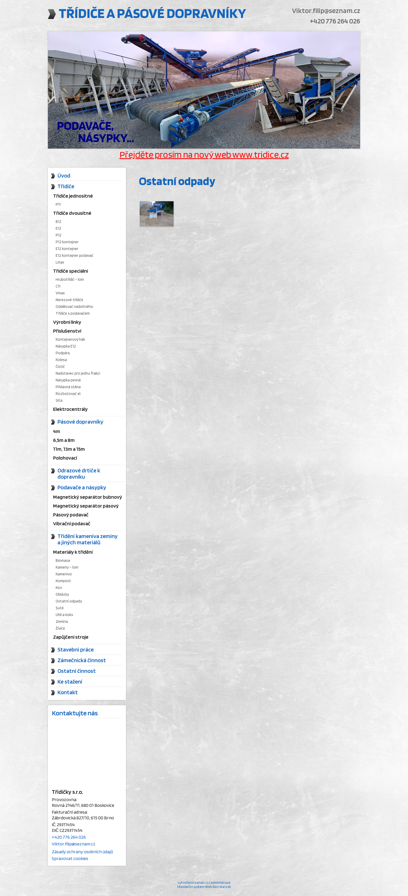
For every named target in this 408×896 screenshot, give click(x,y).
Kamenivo (64, 574)
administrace (221, 882)
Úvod (64, 175)
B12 (58, 221)
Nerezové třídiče (69, 299)
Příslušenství (67, 331)
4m (56, 431)
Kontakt (68, 692)
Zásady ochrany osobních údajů (82, 851)
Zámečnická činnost (82, 660)
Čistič (60, 366)
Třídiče (66, 186)
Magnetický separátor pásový (86, 506)
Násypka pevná (68, 380)
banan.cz (202, 882)
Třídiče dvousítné (72, 213)
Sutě (59, 608)
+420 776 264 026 (332, 21)
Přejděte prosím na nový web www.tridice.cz (204, 154)
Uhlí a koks (64, 614)
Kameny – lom (67, 567)
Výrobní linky (67, 322)
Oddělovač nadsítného (74, 306)
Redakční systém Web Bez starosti (204, 887)
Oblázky (62, 594)
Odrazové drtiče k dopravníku (79, 473)
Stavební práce (76, 649)
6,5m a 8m (64, 440)
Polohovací (65, 458)
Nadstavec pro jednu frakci (78, 373)
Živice (60, 628)
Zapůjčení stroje (70, 637)
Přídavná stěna (68, 387)
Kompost (63, 580)
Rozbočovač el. (68, 393)
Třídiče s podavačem (73, 313)
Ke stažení (70, 681)
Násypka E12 (66, 346)
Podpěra (63, 353)
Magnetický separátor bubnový (87, 497)
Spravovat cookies (70, 858)
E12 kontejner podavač (74, 255)
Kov (59, 587)
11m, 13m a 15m (69, 449)
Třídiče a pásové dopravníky (165, 14)
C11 (58, 286)
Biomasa (63, 560)
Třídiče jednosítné (73, 196)
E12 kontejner (67, 248)
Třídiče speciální (70, 271)
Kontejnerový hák (70, 339)
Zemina (62, 621)
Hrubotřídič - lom (70, 279)
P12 (58, 235)
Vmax (60, 293)
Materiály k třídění (73, 552)
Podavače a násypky (82, 487)
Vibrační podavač (71, 523)
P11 (58, 204)
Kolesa (61, 359)
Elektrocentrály (70, 409)
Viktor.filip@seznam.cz (323, 10)
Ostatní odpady (69, 601)
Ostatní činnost (77, 670)
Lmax (60, 262)
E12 (58, 228)
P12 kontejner (67, 242)
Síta (59, 400)
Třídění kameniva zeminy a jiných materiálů (88, 539)
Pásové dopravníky (80, 421)
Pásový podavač (70, 514)
